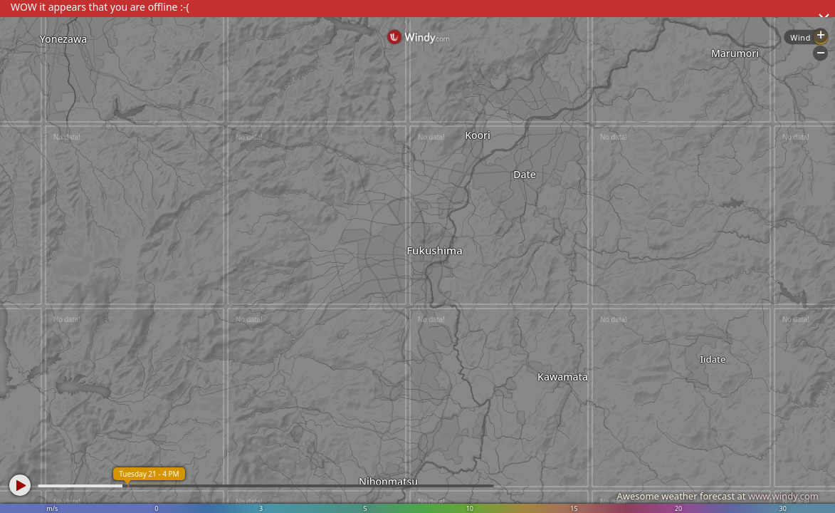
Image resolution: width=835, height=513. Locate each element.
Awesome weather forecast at (717, 495)
